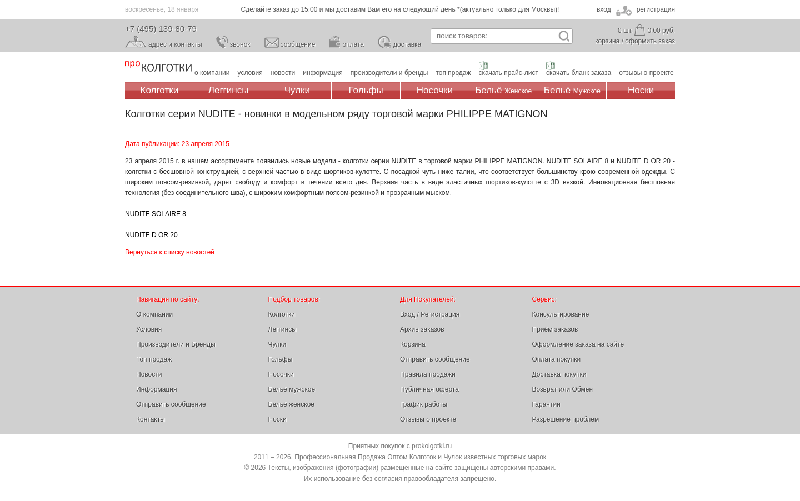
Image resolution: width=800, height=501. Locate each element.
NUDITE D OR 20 (151, 235)
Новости (149, 374)
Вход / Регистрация (429, 314)
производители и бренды (389, 73)
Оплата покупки (556, 359)
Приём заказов (555, 329)
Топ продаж (154, 359)
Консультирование (560, 314)
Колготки (160, 90)
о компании (212, 73)
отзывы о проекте (646, 73)
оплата (353, 44)
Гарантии (546, 404)
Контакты (150, 419)
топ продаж (453, 73)
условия (250, 73)
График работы (423, 404)
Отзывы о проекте (428, 419)
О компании (154, 314)
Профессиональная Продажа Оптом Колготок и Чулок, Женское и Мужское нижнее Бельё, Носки (158, 67)
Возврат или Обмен (562, 389)
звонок (240, 44)
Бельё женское (291, 404)
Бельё (503, 90)
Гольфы (366, 90)
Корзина (413, 344)
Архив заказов (422, 329)
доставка (407, 44)
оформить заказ (650, 41)
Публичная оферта (429, 389)
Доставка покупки (559, 374)
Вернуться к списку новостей (169, 252)
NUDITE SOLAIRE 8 (155, 214)
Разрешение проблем (565, 419)
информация (323, 73)
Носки (641, 90)
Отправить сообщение (171, 404)
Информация (156, 389)
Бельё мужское (292, 389)
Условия (149, 329)
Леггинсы (228, 90)
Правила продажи (428, 374)
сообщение (298, 44)
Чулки (297, 90)
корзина (607, 41)
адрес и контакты (175, 44)
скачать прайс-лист (508, 73)
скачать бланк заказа (578, 73)
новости (283, 73)
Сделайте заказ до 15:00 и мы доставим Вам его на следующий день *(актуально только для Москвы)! (400, 9)
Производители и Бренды (176, 344)
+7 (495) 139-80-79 (161, 28)
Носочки (435, 90)
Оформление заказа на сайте (578, 344)
